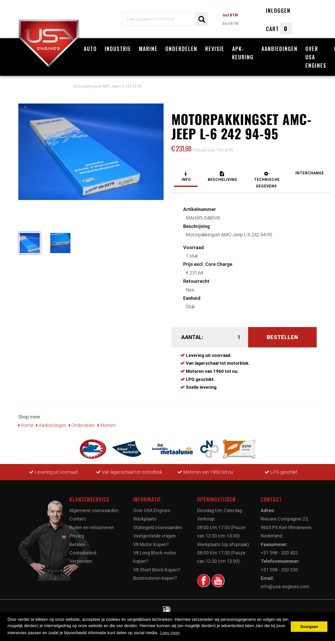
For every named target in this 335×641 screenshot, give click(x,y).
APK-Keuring (243, 53)
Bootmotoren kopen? (155, 578)
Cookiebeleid (82, 553)
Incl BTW (230, 15)
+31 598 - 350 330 (279, 570)
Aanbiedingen (279, 49)
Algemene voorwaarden (94, 510)
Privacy (77, 536)
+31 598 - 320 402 (279, 553)
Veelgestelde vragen (154, 536)
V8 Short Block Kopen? (156, 570)
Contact (77, 519)
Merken (107, 425)
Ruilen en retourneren (91, 527)
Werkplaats (145, 519)
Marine (148, 49)
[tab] (186, 177)
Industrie (118, 49)
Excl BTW (230, 23)
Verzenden (80, 561)
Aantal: (192, 337)
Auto (90, 49)
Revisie (214, 49)
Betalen (77, 544)
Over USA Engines (315, 57)
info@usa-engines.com (285, 586)
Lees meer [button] (170, 633)
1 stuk (193, 252)
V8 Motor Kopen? (151, 544)
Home (26, 425)
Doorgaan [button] (309, 627)
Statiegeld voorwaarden (157, 527)
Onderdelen (181, 49)
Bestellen (282, 337)
